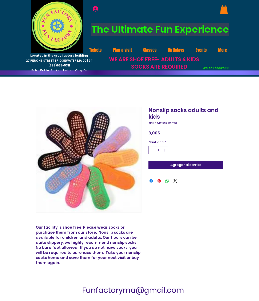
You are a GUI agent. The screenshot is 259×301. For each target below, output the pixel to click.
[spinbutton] (158, 150)
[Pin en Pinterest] (159, 180)
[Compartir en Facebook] (151, 180)
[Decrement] (151, 150)
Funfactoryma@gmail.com (133, 290)
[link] (224, 9)
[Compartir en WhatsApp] (167, 180)
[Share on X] (175, 180)
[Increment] (164, 150)
